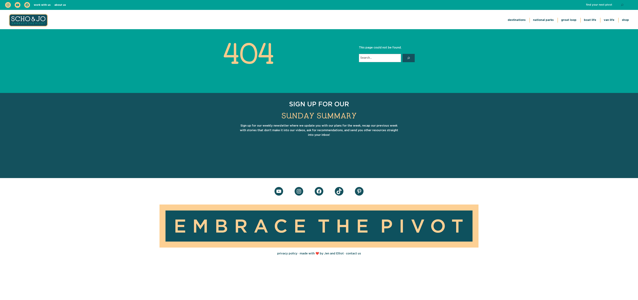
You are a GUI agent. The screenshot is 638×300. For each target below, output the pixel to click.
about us (60, 5)
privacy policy (287, 253)
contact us (353, 253)
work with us (42, 5)
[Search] (622, 5)
